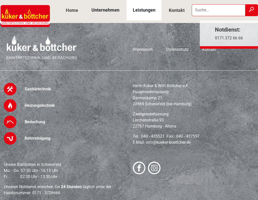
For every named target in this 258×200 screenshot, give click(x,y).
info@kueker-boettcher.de (168, 142)
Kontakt (177, 10)
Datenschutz (177, 49)
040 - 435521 (153, 136)
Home (72, 10)
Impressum (143, 49)
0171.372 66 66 (229, 38)
